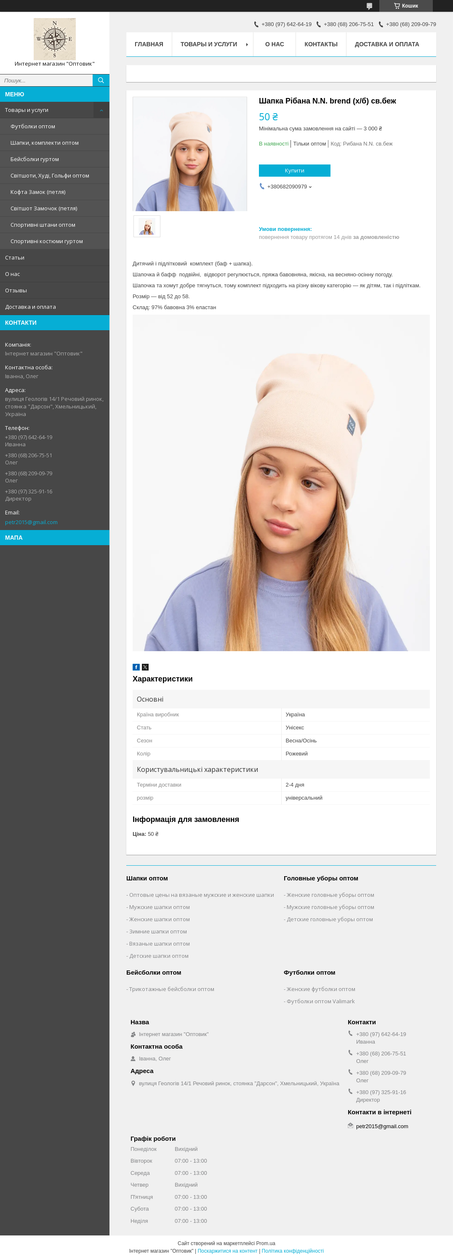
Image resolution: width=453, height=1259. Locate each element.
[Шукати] (101, 80)
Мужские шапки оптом (159, 907)
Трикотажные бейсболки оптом (171, 989)
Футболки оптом (33, 126)
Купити (294, 170)
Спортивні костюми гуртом (47, 241)
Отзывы (16, 290)
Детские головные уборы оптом (330, 919)
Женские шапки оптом (159, 919)
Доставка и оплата (30, 306)
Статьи (14, 257)
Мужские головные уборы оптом (330, 907)
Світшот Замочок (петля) (44, 208)
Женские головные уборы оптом (330, 895)
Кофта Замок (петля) (38, 192)
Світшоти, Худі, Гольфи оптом (50, 175)
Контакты (320, 44)
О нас (12, 274)
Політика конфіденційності (293, 1251)
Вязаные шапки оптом (159, 943)
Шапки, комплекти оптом (45, 142)
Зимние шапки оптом (158, 931)
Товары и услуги (26, 110)
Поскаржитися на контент (227, 1251)
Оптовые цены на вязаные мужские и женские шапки (201, 895)
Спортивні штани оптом (43, 224)
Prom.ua (265, 1243)
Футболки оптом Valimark (321, 1001)
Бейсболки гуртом (35, 159)
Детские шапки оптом (159, 955)
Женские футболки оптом (321, 989)
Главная (149, 44)
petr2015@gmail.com (31, 522)
